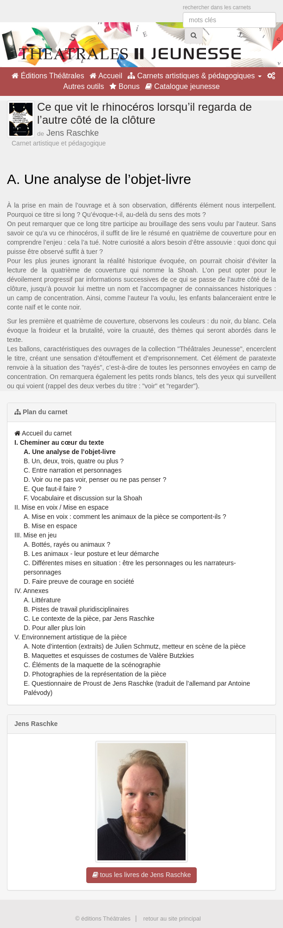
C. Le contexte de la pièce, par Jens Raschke (89, 618)
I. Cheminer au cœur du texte (59, 442)
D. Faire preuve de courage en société (79, 581)
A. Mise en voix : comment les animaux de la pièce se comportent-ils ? (125, 516)
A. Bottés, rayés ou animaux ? (67, 544)
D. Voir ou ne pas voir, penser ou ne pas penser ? (95, 479)
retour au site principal (172, 918)
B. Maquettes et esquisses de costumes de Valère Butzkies (109, 655)
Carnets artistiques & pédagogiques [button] (194, 76)
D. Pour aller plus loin (54, 627)
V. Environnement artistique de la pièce (70, 637)
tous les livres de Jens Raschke (141, 874)
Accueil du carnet (43, 433)
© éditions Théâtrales (102, 918)
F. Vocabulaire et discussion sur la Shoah (83, 498)
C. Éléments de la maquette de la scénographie (92, 665)
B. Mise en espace (50, 526)
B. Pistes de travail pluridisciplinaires (76, 609)
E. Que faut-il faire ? (53, 488)
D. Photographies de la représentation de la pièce (95, 674)
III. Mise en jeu (35, 535)
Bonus (124, 86)
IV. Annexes (31, 590)
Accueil (106, 76)
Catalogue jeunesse (182, 86)
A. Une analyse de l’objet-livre (70, 451)
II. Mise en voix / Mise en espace (61, 507)
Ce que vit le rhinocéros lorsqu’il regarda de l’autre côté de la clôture (144, 113)
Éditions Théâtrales (48, 76)
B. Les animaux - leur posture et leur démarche (91, 553)
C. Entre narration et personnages (73, 470)
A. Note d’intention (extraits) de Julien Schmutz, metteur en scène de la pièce (135, 646)
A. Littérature (42, 600)
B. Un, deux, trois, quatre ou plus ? (74, 461)
